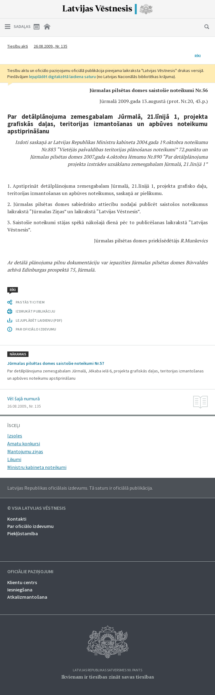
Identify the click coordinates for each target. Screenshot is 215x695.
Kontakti (16, 519)
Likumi (14, 459)
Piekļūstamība (22, 533)
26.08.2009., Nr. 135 (50, 46)
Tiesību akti (17, 46)
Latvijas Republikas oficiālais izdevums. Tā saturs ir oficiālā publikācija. (80, 488)
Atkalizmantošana (27, 597)
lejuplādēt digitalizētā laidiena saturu (62, 76)
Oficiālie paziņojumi (30, 571)
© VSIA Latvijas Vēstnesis (36, 508)
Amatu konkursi (23, 443)
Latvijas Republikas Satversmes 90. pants (107, 670)
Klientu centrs (22, 582)
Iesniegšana (19, 590)
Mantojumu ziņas (25, 451)
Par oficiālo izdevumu (30, 526)
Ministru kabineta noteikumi (36, 467)
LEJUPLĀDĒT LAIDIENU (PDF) (39, 320)
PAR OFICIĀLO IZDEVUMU (36, 329)
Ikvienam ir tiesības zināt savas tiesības (107, 677)
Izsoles (14, 436)
